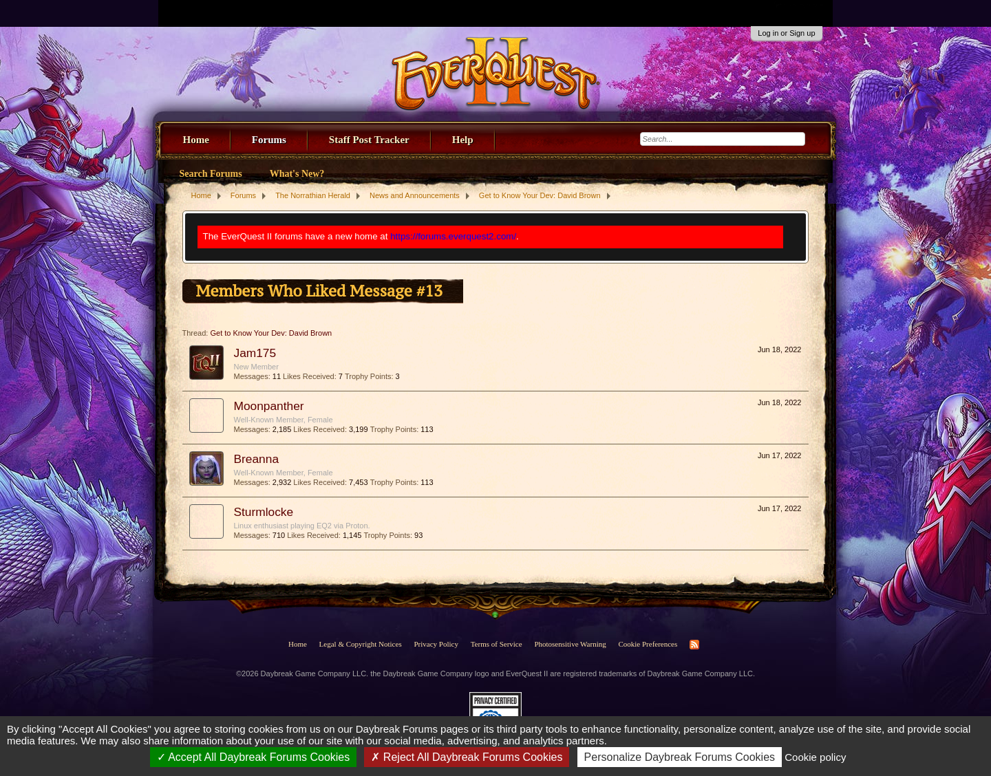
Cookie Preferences (647, 644)
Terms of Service (496, 644)
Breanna (256, 459)
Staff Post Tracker (369, 139)
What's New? (297, 174)
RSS (694, 644)
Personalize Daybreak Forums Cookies (679, 757)
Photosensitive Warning (570, 644)
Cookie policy (815, 757)
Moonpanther (269, 406)
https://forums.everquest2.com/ (453, 236)
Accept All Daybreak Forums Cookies (253, 757)
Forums (269, 139)
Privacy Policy (436, 644)
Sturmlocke (264, 512)
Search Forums (211, 174)
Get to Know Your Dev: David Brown (271, 333)
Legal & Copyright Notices (360, 644)
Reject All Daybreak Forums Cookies (466, 757)
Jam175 (255, 353)
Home (196, 139)
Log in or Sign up (786, 33)
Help (462, 139)
